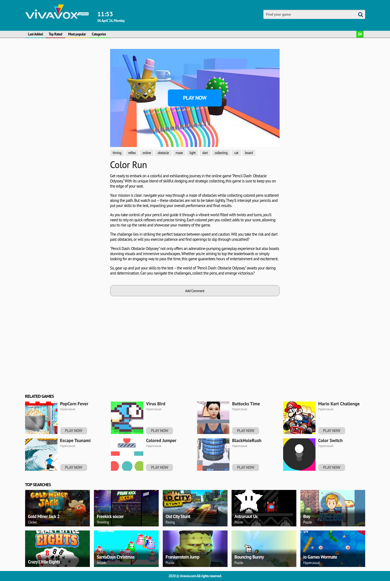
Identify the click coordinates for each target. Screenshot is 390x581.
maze (179, 153)
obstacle (163, 153)
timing (117, 153)
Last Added (35, 34)
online (147, 153)
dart (205, 153)
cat (236, 153)
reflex (132, 153)
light (192, 153)
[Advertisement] (65, 82)
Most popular (77, 34)
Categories (99, 34)
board (249, 153)
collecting (221, 153)
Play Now (194, 97)
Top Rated (55, 34)
